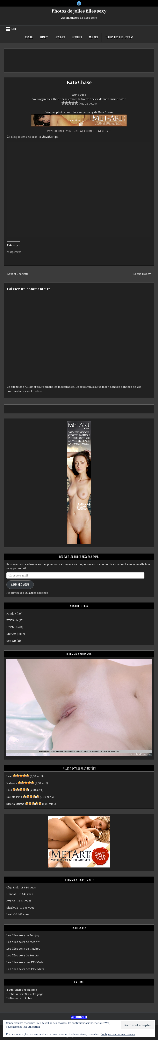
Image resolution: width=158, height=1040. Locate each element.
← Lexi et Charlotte (16, 274)
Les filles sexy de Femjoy (22, 935)
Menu (14, 29)
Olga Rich (12, 887)
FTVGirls (60, 37)
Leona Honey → (143, 274)
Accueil (29, 37)
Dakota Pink (14, 797)
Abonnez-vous (20, 584)
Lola (9, 790)
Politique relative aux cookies (118, 1034)
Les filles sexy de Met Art (23, 942)
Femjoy (44, 37)
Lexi (9, 776)
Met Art (93, 37)
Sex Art (11, 640)
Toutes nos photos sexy (119, 37)
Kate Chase (79, 82)
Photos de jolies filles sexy (79, 11)
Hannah (11, 894)
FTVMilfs (77, 37)
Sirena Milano (15, 804)
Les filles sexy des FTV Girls (24, 962)
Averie (10, 901)
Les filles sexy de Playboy (23, 949)
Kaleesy (11, 783)
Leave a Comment (87, 131)
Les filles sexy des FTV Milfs (25, 969)
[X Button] (79, 3)
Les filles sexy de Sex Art (22, 955)
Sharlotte (12, 908)
